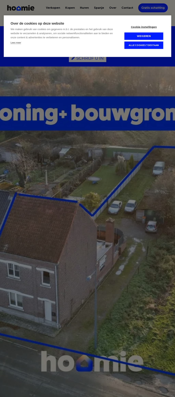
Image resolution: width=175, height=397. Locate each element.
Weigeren (144, 36)
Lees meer (16, 42)
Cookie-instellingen (144, 27)
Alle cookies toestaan (144, 45)
